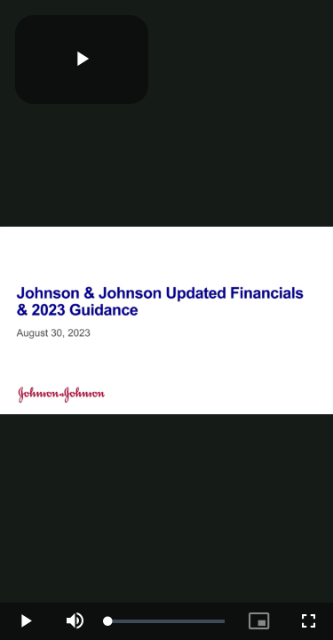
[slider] (166, 621)
